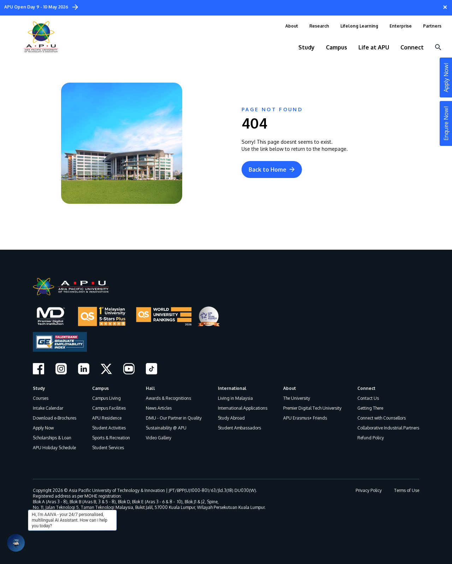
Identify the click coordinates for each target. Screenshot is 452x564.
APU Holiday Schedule (54, 447)
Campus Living (106, 398)
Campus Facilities (109, 408)
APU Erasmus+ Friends (305, 418)
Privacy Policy (369, 490)
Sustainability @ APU (166, 428)
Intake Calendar (48, 408)
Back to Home (272, 169)
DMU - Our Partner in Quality (174, 418)
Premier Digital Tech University (312, 408)
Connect (366, 388)
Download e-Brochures (54, 418)
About (289, 388)
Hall (150, 388)
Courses (40, 398)
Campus (100, 388)
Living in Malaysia (235, 398)
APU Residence (106, 418)
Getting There (370, 408)
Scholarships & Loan (52, 437)
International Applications (242, 408)
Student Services (108, 447)
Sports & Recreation (111, 437)
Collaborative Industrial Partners (388, 428)
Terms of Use (406, 490)
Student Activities (109, 428)
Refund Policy (370, 437)
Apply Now (43, 428)
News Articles (159, 408)
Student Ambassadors (239, 428)
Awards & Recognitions (168, 398)
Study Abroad (231, 418)
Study (39, 388)
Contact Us (368, 398)
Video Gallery (158, 437)
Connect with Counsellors (381, 418)
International (232, 388)
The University (296, 398)
